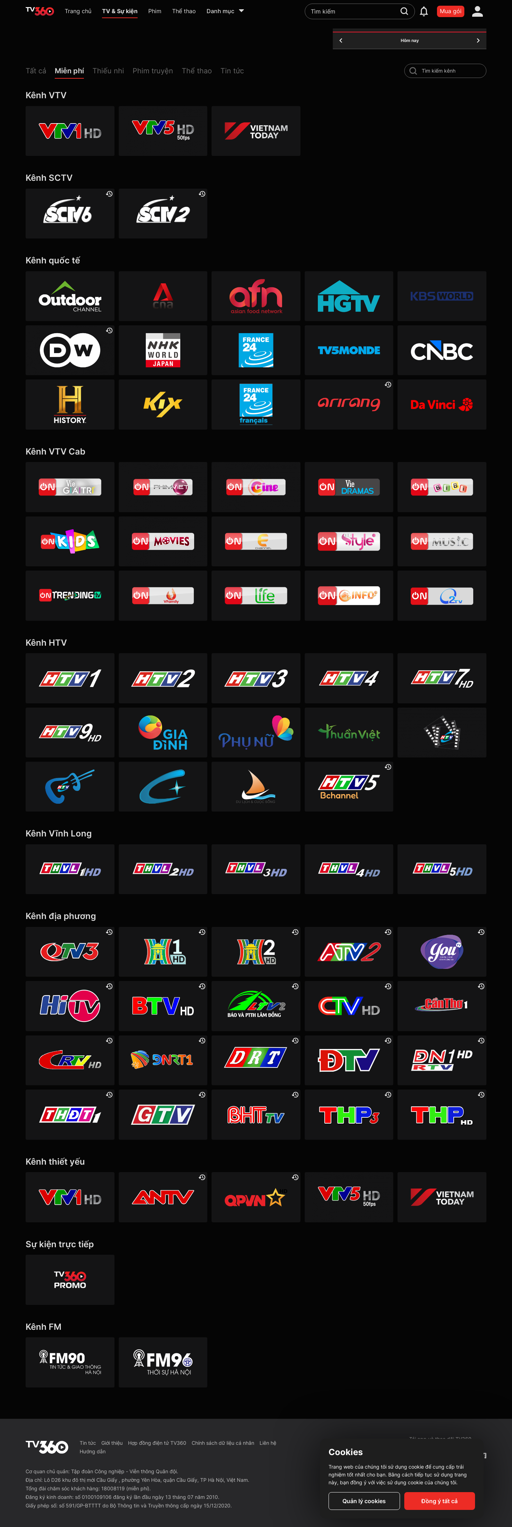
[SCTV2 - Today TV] (163, 213)
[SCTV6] (70, 213)
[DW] (70, 350)
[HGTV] (349, 296)
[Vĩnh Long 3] (256, 869)
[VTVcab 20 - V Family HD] (163, 595)
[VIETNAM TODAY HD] (256, 131)
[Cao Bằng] (70, 1060)
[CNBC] (442, 350)
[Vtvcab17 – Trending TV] (70, 595)
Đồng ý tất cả (439, 1501)
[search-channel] (413, 70)
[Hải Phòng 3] (349, 1114)
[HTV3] (256, 678)
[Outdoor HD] (70, 296)
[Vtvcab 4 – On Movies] (163, 541)
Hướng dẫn (93, 1451)
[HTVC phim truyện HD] (442, 732)
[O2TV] (442, 595)
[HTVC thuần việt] (349, 732)
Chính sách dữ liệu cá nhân (223, 1443)
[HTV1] (70, 678)
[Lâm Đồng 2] (256, 1006)
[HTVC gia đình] (163, 732)
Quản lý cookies (364, 1501)
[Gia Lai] (163, 1114)
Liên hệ (268, 1443)
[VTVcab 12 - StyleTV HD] (349, 541)
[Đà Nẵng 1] (163, 1060)
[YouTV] (442, 952)
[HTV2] (163, 678)
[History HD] (70, 404)
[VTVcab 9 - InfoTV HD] (349, 595)
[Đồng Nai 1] (442, 1060)
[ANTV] (163, 1197)
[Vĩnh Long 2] (163, 869)
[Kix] (163, 404)
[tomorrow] (478, 40)
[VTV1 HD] (70, 131)
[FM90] (70, 1362)
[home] (40, 11)
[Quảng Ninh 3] (70, 952)
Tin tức (88, 1443)
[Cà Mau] (349, 1006)
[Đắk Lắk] (256, 1060)
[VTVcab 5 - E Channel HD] (256, 541)
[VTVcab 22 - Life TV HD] (256, 595)
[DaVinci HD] (442, 404)
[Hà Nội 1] (163, 952)
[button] (40, 72)
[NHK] (163, 350)
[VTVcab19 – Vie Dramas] (349, 487)
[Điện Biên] (349, 1060)
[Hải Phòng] (442, 1114)
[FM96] (163, 1362)
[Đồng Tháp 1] (70, 1114)
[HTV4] (349, 678)
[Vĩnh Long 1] (70, 869)
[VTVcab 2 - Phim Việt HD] (163, 487)
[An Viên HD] (349, 787)
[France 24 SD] (256, 404)
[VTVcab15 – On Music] (442, 541)
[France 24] (256, 350)
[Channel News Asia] (163, 296)
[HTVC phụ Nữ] (256, 732)
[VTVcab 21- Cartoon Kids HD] (70, 541)
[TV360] (70, 1280)
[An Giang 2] (349, 952)
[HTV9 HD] (70, 732)
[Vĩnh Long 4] (349, 869)
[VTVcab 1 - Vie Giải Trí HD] (70, 487)
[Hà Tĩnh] (256, 1114)
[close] (499, 21)
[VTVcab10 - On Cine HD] (256, 487)
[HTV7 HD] (442, 678)
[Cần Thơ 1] (442, 1006)
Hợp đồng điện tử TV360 (157, 1443)
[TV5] (349, 350)
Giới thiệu (112, 1443)
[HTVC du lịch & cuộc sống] (256, 787)
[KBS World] (442, 296)
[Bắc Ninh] (163, 1006)
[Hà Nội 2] (256, 952)
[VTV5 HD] (163, 131)
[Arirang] (349, 404)
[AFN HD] (256, 296)
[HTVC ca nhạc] (70, 787)
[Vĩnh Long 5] (442, 869)
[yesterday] (341, 40)
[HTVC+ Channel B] (163, 787)
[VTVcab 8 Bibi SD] (442, 487)
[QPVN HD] (256, 1197)
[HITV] (70, 1006)
